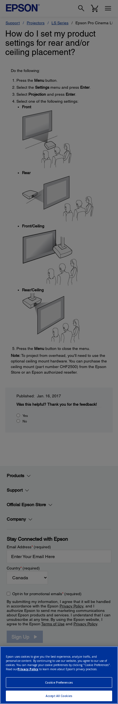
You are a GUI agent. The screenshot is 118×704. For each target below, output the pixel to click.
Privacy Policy (28, 669)
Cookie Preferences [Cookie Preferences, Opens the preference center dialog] (59, 682)
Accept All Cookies (59, 696)
